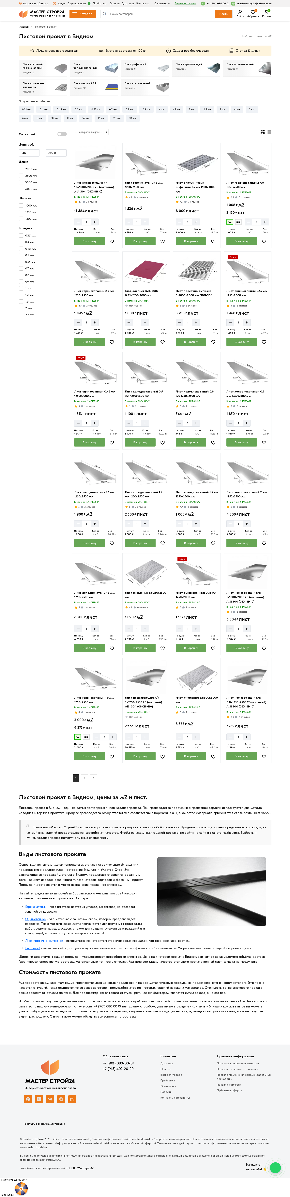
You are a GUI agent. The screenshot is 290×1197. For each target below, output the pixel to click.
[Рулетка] (14, 1187)
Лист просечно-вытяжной (44, 941)
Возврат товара (171, 1074)
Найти (223, 14)
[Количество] (86, 222)
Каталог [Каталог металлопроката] (82, 14)
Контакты (142, 3)
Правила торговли (229, 1084)
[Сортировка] (90, 132)
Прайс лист (98, 4)
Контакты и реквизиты (175, 1097)
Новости (166, 1092)
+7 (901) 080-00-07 (118, 1063)
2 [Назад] (84, 778)
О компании (168, 1086)
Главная (24, 26)
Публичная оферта (229, 1090)
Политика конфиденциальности (238, 1063)
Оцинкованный (35, 919)
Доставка (128, 3)
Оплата (115, 3)
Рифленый (32, 948)
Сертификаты (77, 3)
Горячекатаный (35, 907)
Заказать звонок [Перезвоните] (185, 3)
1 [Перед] (75, 778)
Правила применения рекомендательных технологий (244, 1077)
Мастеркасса (57, 1123)
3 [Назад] (93, 778)
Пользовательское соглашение (237, 1069)
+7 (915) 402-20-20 (118, 1069)
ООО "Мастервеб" (81, 1168)
